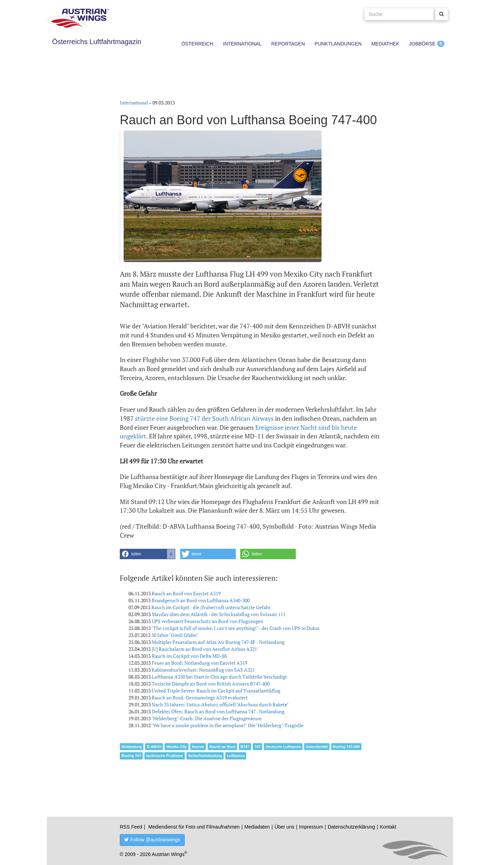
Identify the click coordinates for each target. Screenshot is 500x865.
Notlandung (132, 747)
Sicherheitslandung (205, 756)
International (242, 44)
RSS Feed (131, 827)
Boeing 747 (131, 756)
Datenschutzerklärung (351, 827)
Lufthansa (235, 756)
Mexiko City (176, 747)
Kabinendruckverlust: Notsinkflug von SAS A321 (203, 669)
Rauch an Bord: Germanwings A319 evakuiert (200, 697)
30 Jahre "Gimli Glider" (175, 635)
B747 (245, 747)
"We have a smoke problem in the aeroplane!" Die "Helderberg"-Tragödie (227, 725)
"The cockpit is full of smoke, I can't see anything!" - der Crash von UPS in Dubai (235, 628)
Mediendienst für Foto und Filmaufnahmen (194, 827)
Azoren (198, 747)
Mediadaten (257, 827)
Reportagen (288, 44)
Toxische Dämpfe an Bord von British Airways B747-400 (210, 683)
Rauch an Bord (222, 747)
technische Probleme (164, 756)
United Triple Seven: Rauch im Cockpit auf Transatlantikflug (216, 690)
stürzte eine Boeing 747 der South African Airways (204, 418)
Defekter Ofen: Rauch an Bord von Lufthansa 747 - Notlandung (218, 711)
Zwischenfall (317, 747)
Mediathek (385, 44)
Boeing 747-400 (346, 747)
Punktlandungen (338, 44)
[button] (147, 554)
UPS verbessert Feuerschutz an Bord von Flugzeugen (207, 621)
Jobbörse (422, 44)
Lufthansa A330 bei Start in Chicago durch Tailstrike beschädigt (219, 676)
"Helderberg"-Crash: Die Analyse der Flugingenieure (206, 718)
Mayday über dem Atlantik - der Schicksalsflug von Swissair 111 (218, 614)
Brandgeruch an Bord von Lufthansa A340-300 (201, 600)
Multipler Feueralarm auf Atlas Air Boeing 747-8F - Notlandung (218, 642)
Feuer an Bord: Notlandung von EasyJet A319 (199, 663)
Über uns (284, 827)
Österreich (198, 44)
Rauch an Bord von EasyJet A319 (186, 593)
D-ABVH (154, 747)
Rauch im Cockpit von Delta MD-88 (189, 656)
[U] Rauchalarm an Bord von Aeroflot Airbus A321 (204, 649)
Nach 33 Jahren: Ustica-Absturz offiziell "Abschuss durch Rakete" (220, 704)
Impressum (311, 827)
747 (258, 747)
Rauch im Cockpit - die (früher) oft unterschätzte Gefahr (210, 607)
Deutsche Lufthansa (283, 747)
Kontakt (388, 827)
